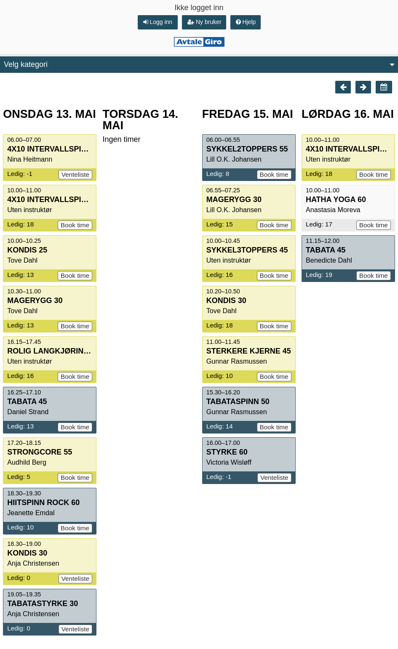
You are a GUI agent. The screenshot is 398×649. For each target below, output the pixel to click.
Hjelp (246, 22)
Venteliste (75, 174)
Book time (75, 225)
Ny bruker (204, 22)
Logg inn (158, 22)
